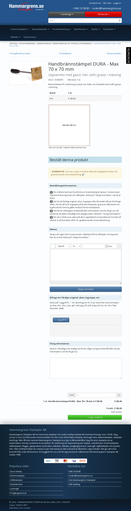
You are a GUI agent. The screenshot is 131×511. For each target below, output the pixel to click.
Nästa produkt (114, 53)
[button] (53, 246)
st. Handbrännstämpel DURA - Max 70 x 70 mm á (69, 401)
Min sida (107, 3)
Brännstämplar (44, 43)
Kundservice (95, 3)
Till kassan (103, 14)
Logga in (117, 3)
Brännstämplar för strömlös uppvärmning (72, 43)
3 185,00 (98, 401)
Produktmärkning (27, 43)
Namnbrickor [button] (81, 29)
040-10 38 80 (81, 8)
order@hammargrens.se (106, 8)
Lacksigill (14, 488)
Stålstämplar (16, 480)
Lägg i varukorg (94, 417)
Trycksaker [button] (109, 29)
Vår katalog (74, 484)
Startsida (13, 43)
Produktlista (65, 53)
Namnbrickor (16, 484)
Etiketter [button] (16, 37)
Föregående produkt (19, 53)
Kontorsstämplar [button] (20, 29)
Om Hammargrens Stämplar (82, 480)
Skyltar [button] (95, 29)
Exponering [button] (30, 37)
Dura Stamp (15, 471)
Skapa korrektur (86, 289)
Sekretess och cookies (20, 507)
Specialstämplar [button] (40, 29)
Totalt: (110, 408)
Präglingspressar (18, 493)
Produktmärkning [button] (61, 29)
